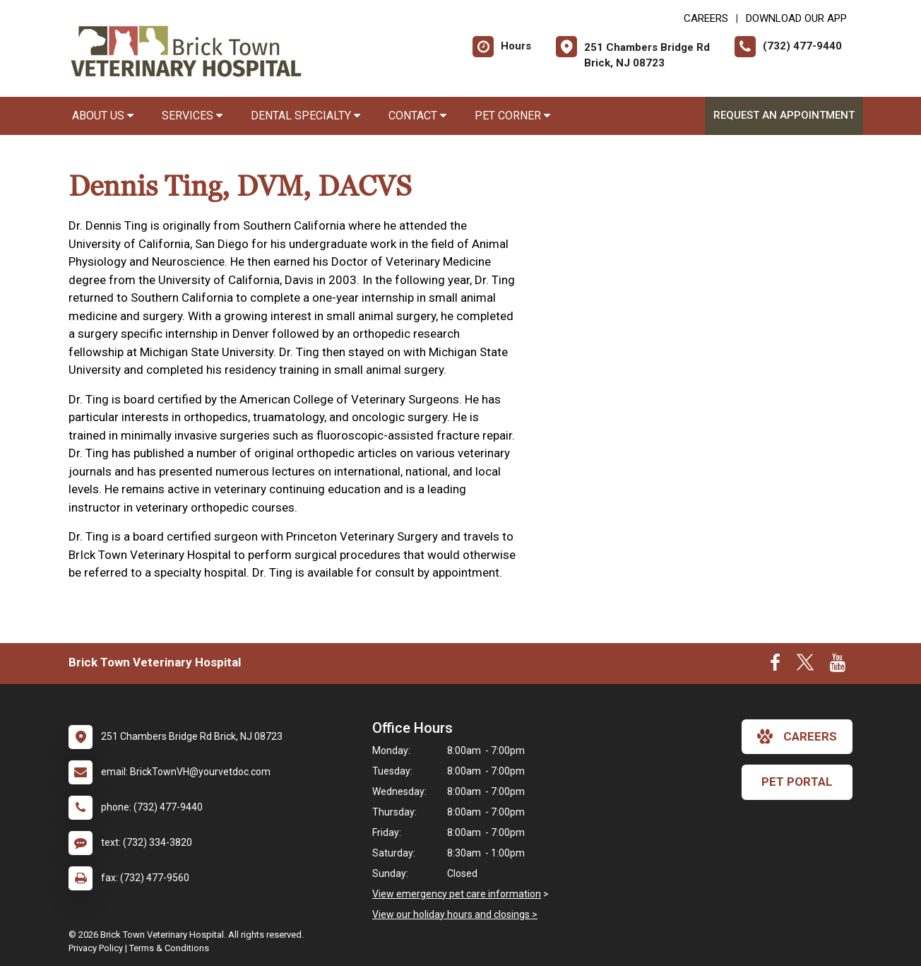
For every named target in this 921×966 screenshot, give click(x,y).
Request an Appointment (784, 115)
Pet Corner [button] (512, 115)
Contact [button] (417, 115)
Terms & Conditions (169, 948)
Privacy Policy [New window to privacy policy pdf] (96, 948)
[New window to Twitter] (805, 665)
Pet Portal (797, 781)
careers (797, 736)
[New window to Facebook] (775, 665)
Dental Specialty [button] (305, 115)
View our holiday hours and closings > (454, 914)
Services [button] (192, 115)
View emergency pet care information (456, 894)
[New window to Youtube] (837, 665)
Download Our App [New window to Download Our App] (796, 18)
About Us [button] (102, 115)
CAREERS (706, 18)
